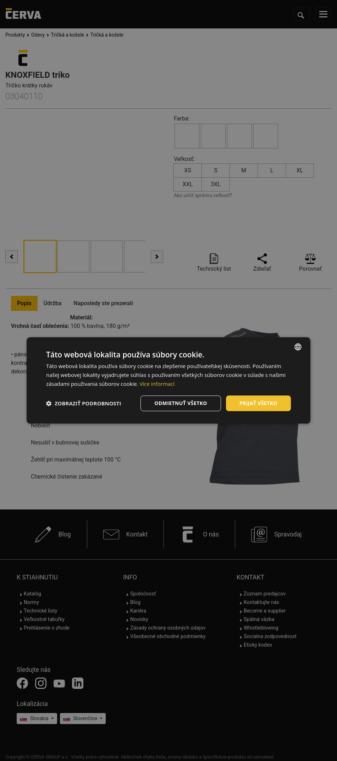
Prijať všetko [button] (258, 403)
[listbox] (298, 346)
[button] (83, 403)
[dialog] (168, 380)
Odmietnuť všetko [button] (180, 403)
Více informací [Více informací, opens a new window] (157, 383)
